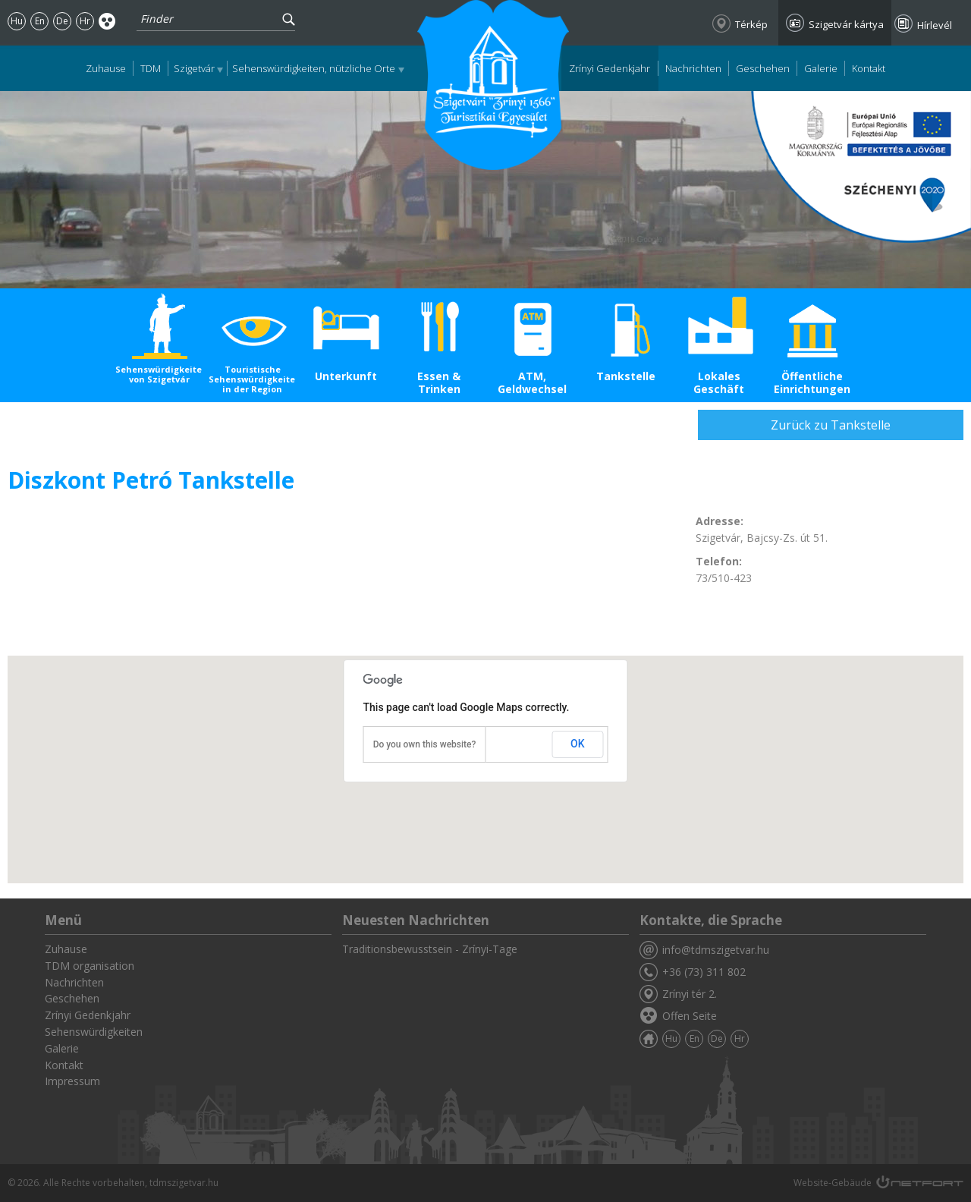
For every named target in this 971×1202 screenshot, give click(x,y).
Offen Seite (689, 1015)
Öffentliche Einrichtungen (812, 382)
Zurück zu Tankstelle (831, 425)
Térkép (751, 24)
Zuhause (106, 68)
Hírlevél (934, 25)
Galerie (820, 68)
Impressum (72, 1081)
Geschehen (763, 68)
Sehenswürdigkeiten (94, 1031)
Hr (85, 20)
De (62, 20)
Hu (17, 20)
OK (577, 744)
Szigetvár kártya (846, 24)
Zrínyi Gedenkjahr (609, 68)
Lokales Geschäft (718, 382)
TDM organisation (89, 965)
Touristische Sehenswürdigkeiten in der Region (252, 379)
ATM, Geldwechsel (532, 382)
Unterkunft (346, 376)
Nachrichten (693, 68)
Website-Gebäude (832, 1182)
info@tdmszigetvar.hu (715, 949)
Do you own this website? (424, 744)
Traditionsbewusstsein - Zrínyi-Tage (429, 949)
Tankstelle (625, 376)
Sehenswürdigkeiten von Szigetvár (159, 374)
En (40, 20)
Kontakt (868, 68)
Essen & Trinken (438, 382)
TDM (150, 68)
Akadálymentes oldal (107, 21)
